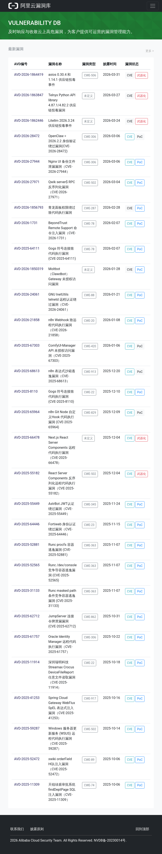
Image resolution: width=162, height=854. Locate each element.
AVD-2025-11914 (26, 662)
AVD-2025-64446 (26, 524)
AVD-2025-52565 (26, 565)
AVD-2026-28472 (26, 136)
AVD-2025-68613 (26, 371)
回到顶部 (142, 829)
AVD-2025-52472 (26, 759)
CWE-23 (89, 525)
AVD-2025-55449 (26, 504)
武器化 (141, 75)
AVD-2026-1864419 (28, 75)
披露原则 (37, 829)
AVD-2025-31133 (26, 591)
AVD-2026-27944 (26, 161)
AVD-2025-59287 (26, 728)
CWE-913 (90, 371)
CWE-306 (90, 136)
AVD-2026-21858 (26, 320)
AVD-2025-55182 (26, 473)
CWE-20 (89, 320)
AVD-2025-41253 (26, 698)
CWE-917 (90, 698)
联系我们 (17, 829)
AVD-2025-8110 (26, 391)
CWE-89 (89, 759)
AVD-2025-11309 (26, 784)
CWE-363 (90, 545)
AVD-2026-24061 (26, 294)
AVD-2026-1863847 (28, 95)
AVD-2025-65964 (26, 412)
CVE (129, 75)
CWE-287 (90, 208)
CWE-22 (89, 392)
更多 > (150, 51)
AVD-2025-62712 (26, 616)
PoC (140, 136)
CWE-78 (89, 223)
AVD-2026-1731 (26, 223)
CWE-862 (90, 617)
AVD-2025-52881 (26, 545)
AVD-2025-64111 (26, 248)
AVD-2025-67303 (26, 345)
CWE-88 (89, 295)
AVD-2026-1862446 (28, 121)
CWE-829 (90, 412)
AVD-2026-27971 (26, 182)
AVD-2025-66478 (26, 437)
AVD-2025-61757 (26, 637)
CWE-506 (90, 75)
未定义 (88, 95)
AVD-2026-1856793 (28, 207)
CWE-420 (90, 346)
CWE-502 (90, 182)
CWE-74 (89, 785)
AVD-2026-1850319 (28, 269)
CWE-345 (90, 504)
